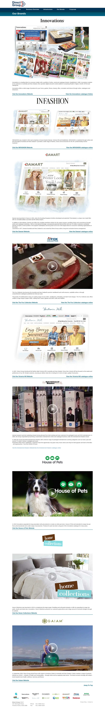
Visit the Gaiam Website (20, 680)
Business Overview (32, 9)
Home (19, 9)
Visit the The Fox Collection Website (25, 302)
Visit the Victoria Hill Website (22, 376)
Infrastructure (47, 9)
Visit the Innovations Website (22, 94)
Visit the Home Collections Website (24, 613)
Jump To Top (88, 685)
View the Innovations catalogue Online (79, 94)
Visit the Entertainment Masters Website (23, 448)
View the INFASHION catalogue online (79, 147)
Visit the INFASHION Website (22, 147)
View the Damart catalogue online (81, 231)
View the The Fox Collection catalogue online (77, 302)
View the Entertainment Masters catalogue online (47, 448)
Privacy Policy (83, 702)
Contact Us (90, 702)
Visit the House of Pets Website (23, 528)
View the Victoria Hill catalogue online (79, 376)
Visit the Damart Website (21, 231)
